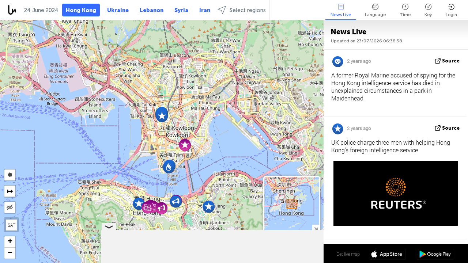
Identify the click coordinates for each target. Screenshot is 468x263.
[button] (162, 116)
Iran (204, 10)
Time (405, 10)
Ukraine (118, 10)
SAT (11, 225)
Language (375, 10)
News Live (341, 10)
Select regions (242, 10)
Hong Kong (81, 10)
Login (451, 10)
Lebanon (151, 10)
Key (428, 10)
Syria (181, 10)
